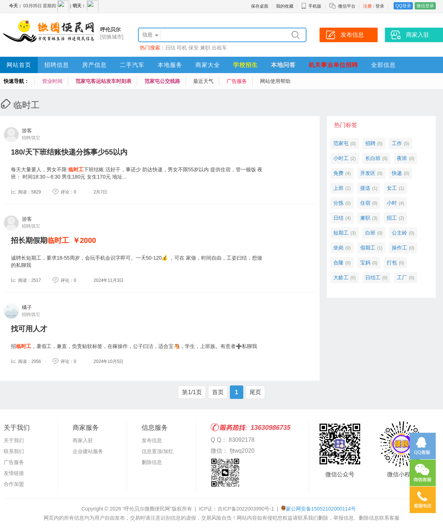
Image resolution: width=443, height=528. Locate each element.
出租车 (219, 48)
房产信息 (94, 65)
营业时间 (52, 81)
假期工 (367, 248)
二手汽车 (132, 65)
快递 (397, 173)
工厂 (402, 277)
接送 (365, 188)
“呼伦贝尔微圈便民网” (146, 509)
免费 (338, 173)
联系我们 (14, 451)
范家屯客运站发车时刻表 (103, 81)
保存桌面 (259, 6)
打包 (392, 262)
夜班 (402, 158)
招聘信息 (56, 65)
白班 (370, 233)
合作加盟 (14, 484)
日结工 (373, 277)
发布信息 (152, 440)
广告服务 (237, 81)
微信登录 (425, 5)
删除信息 (152, 462)
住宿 (365, 203)
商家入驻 (83, 440)
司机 (182, 48)
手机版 (311, 6)
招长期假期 (40, 240)
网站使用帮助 (275, 81)
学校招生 (245, 65)
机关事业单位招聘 (333, 65)
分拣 (338, 203)
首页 (218, 392)
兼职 (205, 48)
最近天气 (203, 81)
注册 (367, 6)
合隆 (338, 262)
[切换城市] (111, 37)
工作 (397, 143)
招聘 (370, 143)
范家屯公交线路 (162, 81)
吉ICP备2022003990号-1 (246, 509)
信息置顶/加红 (158, 451)
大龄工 (341, 277)
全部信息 (383, 65)
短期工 (341, 233)
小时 (392, 203)
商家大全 (207, 65)
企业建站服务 (88, 451)
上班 (338, 188)
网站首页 (19, 65)
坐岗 (338, 248)
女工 (392, 188)
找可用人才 (29, 329)
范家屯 (341, 143)
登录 (379, 6)
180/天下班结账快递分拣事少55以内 (69, 152)
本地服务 (170, 65)
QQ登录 (403, 5)
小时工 (341, 158)
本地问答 (283, 65)
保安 (193, 48)
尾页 (255, 392)
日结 (170, 48)
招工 (392, 218)
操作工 (399, 248)
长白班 (373, 158)
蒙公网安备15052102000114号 (321, 509)
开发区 (367, 173)
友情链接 (14, 473)
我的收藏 (284, 6)
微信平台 (346, 6)
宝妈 (365, 262)
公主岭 (399, 233)
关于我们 (14, 440)
